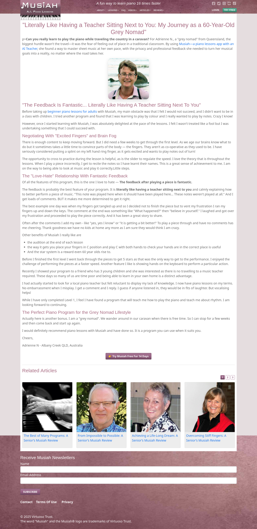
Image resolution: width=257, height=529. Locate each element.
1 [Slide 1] (222, 377)
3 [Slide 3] (232, 377)
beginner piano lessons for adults (72, 111)
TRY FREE (229, 10)
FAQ (123, 10)
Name (24, 464)
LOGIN (215, 10)
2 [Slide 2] (227, 377)
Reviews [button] (158, 10)
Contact (26, 502)
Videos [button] (131, 10)
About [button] (100, 10)
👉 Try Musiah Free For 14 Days (128, 356)
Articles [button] (144, 10)
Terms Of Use (46, 502)
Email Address (30, 475)
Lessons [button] (112, 10)
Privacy (67, 502)
